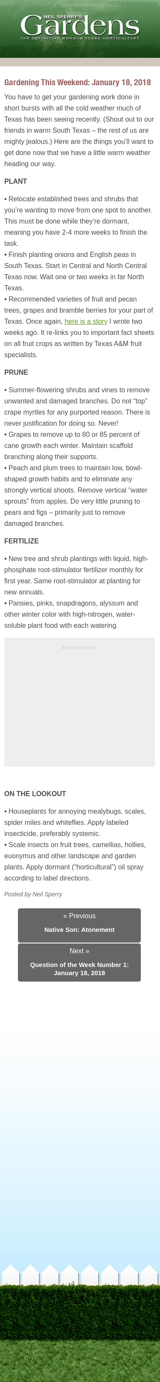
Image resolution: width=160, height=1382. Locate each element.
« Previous (79, 915)
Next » (79, 951)
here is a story (85, 321)
